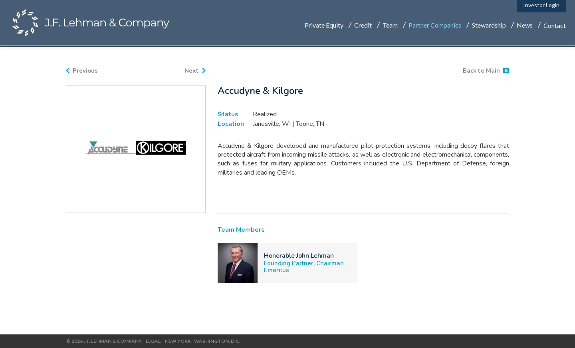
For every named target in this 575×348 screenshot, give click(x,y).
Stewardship (489, 26)
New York (177, 341)
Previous (82, 71)
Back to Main (486, 71)
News (525, 26)
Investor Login (541, 6)
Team (390, 26)
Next (195, 71)
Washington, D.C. (217, 341)
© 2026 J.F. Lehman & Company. (104, 341)
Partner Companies (434, 26)
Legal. (153, 341)
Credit (363, 26)
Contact (554, 26)
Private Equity (324, 26)
